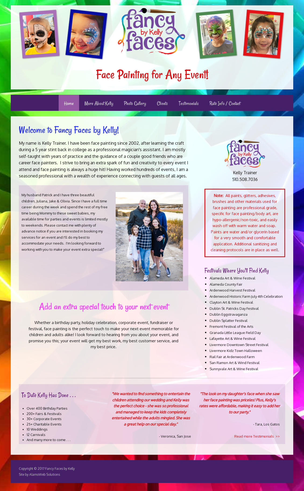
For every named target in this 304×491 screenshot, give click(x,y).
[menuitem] (69, 103)
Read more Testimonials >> (257, 436)
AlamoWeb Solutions (44, 474)
